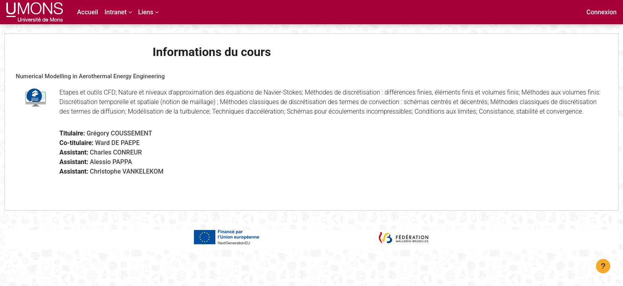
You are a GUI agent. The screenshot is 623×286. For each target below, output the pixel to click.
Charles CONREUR (130, 162)
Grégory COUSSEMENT (134, 143)
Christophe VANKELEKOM (141, 181)
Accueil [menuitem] (87, 12)
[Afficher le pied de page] (603, 266)
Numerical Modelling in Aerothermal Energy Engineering (105, 76)
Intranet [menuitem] (115, 12)
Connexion (601, 12)
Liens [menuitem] (145, 12)
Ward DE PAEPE (132, 152)
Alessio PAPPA (125, 171)
